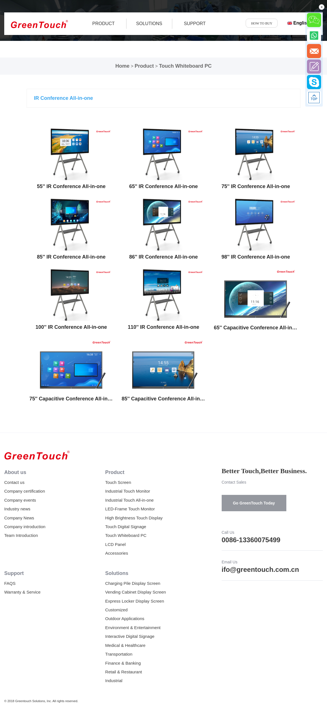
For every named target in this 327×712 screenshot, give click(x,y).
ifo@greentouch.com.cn (260, 569)
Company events (20, 500)
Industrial (114, 680)
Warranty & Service (22, 592)
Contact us (14, 482)
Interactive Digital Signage (129, 636)
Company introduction (24, 526)
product (103, 23)
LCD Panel (115, 544)
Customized (116, 609)
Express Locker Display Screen (134, 601)
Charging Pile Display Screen (132, 583)
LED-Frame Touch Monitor (130, 508)
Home (122, 66)
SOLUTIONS (149, 23)
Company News (19, 517)
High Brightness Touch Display (134, 517)
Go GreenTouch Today (254, 503)
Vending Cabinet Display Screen (135, 592)
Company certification (24, 491)
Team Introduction (21, 535)
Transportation (118, 654)
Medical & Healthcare (125, 645)
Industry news (17, 508)
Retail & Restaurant (123, 671)
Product (144, 66)
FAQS (10, 583)
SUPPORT (195, 23)
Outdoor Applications (124, 618)
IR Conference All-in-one (63, 98)
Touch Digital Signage (125, 526)
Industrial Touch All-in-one (129, 500)
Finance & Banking (123, 663)
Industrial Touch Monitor (127, 491)
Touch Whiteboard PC (185, 66)
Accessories (116, 553)
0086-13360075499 (251, 540)
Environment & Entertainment (133, 627)
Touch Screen (118, 482)
